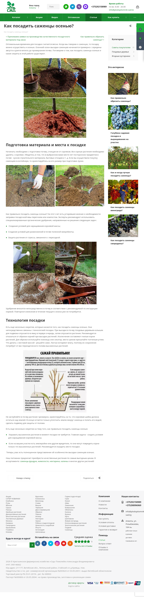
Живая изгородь (71, 521)
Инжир (38, 516)
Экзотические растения (74, 525)
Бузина (68, 514)
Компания (104, 496)
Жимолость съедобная (44, 525)
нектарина (55, 461)
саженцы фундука (28, 461)
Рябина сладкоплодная (44, 523)
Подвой (68, 527)
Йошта (38, 527)
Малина (9, 521)
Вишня (38, 505)
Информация (106, 514)
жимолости (43, 461)
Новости (103, 504)
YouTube (63, 543)
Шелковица (40, 532)
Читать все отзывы (83, 546)
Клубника (10, 501)
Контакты (103, 508)
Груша (8, 507)
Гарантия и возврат (108, 529)
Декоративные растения (16, 514)
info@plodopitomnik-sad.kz (121, 9)
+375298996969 (133, 505)
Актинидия (39, 530)
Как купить (104, 518)
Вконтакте (37, 543)
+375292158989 (99, 6)
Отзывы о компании (103, 548)
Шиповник (69, 519)
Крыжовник (10, 527)
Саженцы (69, 530)
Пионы (9, 510)
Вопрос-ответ (105, 543)
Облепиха (69, 510)
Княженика (40, 499)
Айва (67, 503)
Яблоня (9, 505)
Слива (37, 503)
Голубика (9, 530)
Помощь (103, 535)
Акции (8, 496)
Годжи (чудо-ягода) (73, 496)
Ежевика (9, 523)
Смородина (10, 525)
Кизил (67, 501)
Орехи (38, 521)
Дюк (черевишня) (42, 510)
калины (64, 461)
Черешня (39, 507)
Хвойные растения (13, 512)
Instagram (57, 543)
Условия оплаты (106, 522)
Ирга (67, 516)
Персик (38, 514)
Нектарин (39, 519)
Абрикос (38, 512)
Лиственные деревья (14, 519)
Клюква (9, 532)
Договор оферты (76, 583)
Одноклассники (70, 543)
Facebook (44, 543)
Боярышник (70, 507)
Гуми (67, 499)
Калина (68, 512)
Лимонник (69, 505)
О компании (104, 501)
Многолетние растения (15, 516)
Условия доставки (107, 526)
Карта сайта (74, 586)
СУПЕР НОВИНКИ (13, 499)
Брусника (39, 496)
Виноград (39, 501)
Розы (8, 503)
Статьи (102, 540)
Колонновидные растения (76, 523)
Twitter (50, 543)
